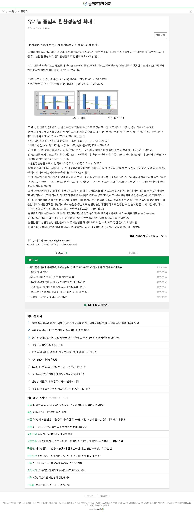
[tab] (37, 398)
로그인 (90, 496)
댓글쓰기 (133, 252)
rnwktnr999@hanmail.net (56, 240)
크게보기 (160, 35)
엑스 (36, 35)
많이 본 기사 (34, 316)
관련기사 (32, 259)
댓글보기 (61, 252)
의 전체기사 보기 (146, 236)
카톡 (42, 35)
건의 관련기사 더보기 (97, 305)
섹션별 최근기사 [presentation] (37, 397)
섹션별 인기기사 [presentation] (58, 397)
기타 (48, 35)
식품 (11, 11)
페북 (30, 35)
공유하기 (191, 11)
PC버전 (103, 496)
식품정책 (23, 11)
